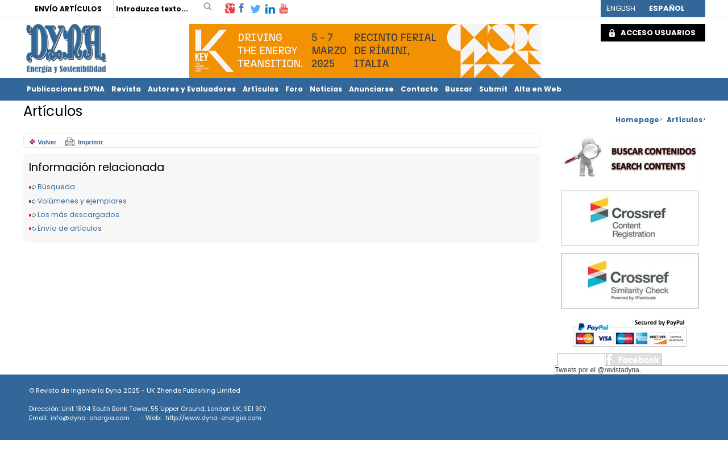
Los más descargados (78, 214)
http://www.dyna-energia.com (213, 417)
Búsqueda (56, 187)
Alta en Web (537, 89)
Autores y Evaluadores (192, 89)
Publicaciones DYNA (66, 89)
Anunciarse (371, 89)
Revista (126, 89)
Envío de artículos (70, 228)
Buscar (458, 89)
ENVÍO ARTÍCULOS (68, 9)
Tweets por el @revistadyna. (598, 370)
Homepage (637, 119)
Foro (294, 89)
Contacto (419, 89)
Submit (493, 89)
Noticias (326, 89)
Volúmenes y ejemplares (82, 201)
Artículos (260, 89)
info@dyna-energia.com (90, 417)
